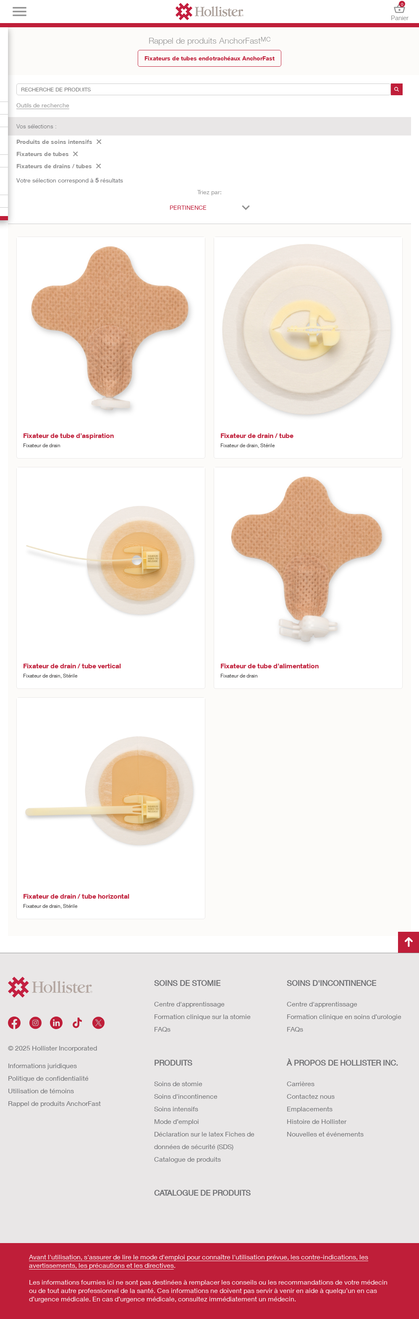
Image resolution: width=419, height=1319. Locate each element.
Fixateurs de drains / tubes (58, 165)
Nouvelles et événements (325, 1134)
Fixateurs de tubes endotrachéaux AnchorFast (209, 58)
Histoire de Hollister (316, 1121)
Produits (173, 1062)
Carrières (300, 1083)
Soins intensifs (176, 1109)
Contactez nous (311, 1096)
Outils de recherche (42, 105)
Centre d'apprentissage (189, 1004)
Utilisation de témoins (41, 1091)
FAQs (162, 1029)
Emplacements (310, 1109)
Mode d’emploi (176, 1121)
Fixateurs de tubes (47, 153)
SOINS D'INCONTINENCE (331, 983)
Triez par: (209, 192)
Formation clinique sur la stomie (202, 1016)
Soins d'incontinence (185, 1096)
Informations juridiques (42, 1065)
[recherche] (397, 89)
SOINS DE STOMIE (187, 983)
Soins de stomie (178, 1083)
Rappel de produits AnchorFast (54, 1103)
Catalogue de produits (187, 1159)
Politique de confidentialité (48, 1078)
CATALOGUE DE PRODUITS (202, 1192)
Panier (399, 11)
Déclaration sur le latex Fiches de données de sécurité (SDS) (204, 1140)
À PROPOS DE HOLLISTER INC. (342, 1062)
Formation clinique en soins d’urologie (344, 1016)
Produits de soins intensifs (59, 141)
